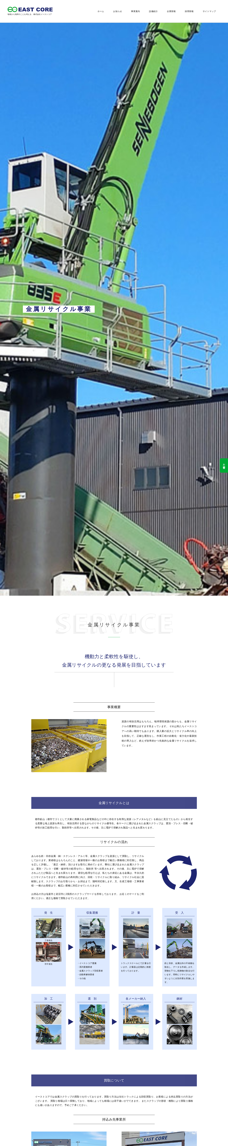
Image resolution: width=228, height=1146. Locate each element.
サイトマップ (209, 11)
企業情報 (171, 11)
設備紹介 (153, 11)
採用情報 (189, 11)
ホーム (101, 11)
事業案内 (135, 11)
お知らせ (117, 11)
